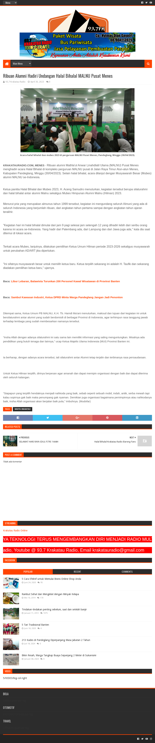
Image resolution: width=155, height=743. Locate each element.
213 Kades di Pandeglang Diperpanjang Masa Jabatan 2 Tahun (56, 640)
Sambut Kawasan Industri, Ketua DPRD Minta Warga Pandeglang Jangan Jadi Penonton (67, 297)
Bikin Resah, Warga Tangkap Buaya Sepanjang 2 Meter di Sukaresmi (59, 655)
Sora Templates (23, 738)
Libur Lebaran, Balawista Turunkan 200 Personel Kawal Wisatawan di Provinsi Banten (65, 281)
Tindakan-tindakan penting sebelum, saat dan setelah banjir (54, 609)
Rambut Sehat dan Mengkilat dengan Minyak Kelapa (50, 594)
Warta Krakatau (22, 409)
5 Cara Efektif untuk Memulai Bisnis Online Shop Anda (51, 578)
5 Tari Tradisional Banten (35, 624)
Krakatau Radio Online (15, 530)
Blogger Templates (43, 738)
